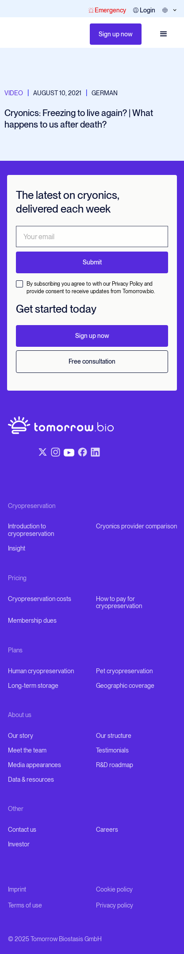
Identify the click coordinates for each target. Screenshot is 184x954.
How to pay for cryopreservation (119, 602)
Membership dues (32, 620)
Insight (16, 548)
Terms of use (25, 905)
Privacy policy (114, 905)
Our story (20, 735)
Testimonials (112, 750)
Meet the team (27, 750)
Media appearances (34, 764)
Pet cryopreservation (124, 671)
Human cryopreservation (41, 671)
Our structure (113, 735)
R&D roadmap (114, 764)
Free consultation (92, 361)
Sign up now (116, 34)
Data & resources (31, 779)
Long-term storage (33, 685)
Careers (107, 829)
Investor (19, 844)
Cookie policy (114, 889)
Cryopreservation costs (39, 598)
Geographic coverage (125, 685)
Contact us (22, 829)
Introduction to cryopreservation (31, 530)
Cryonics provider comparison (136, 526)
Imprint (17, 889)
